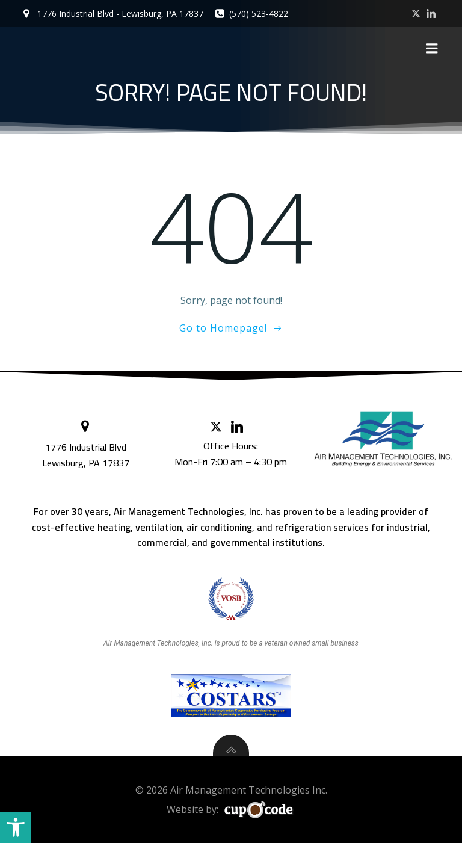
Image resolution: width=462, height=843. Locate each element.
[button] (15, 827)
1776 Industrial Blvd (87, 443)
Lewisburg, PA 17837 (87, 459)
